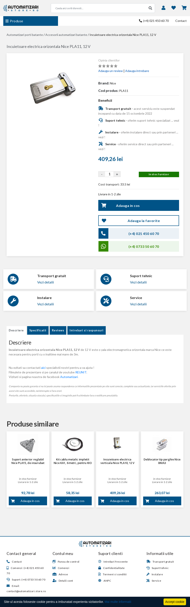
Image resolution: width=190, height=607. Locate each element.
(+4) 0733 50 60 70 (143, 246)
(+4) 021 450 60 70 (154, 21)
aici (43, 367)
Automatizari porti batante (25, 35)
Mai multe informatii (118, 602)
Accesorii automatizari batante (66, 35)
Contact (181, 21)
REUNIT (80, 372)
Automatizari (69, 377)
